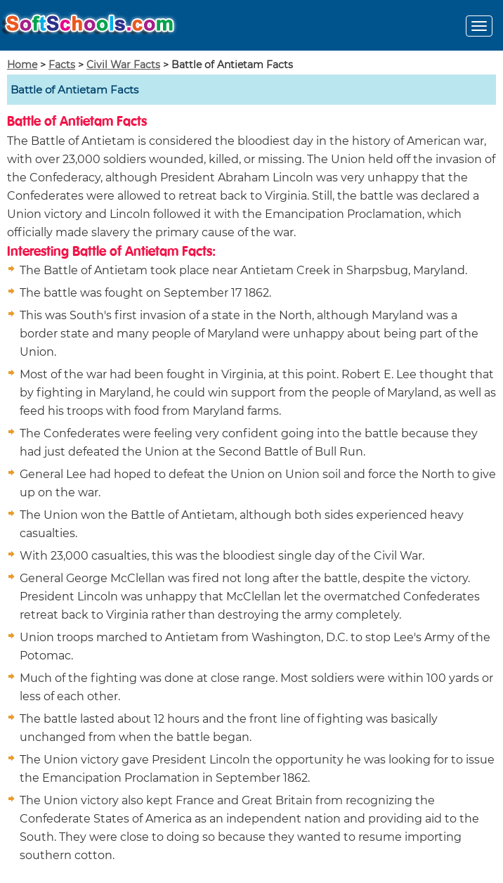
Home (22, 64)
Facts (61, 64)
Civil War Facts (123, 64)
